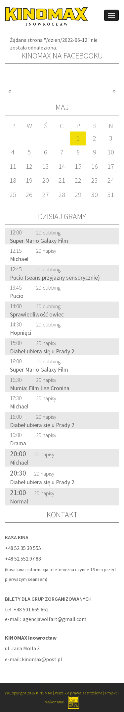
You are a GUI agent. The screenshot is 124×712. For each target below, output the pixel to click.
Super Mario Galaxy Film (39, 240)
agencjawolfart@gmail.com (54, 619)
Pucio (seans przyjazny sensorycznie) (55, 277)
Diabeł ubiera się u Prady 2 (42, 351)
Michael (19, 259)
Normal (19, 501)
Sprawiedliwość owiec (37, 314)
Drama (18, 443)
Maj (62, 107)
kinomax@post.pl (42, 659)
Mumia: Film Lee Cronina (39, 388)
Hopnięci (20, 332)
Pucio (16, 296)
